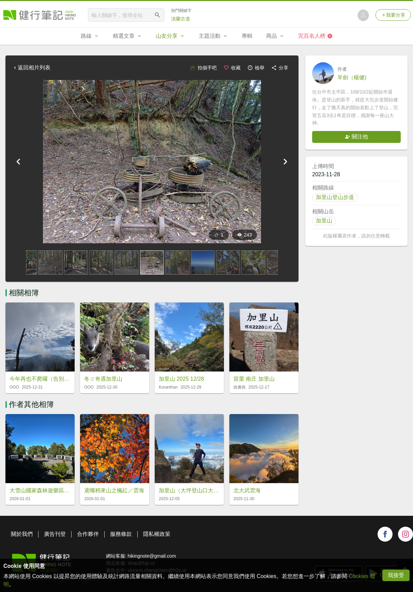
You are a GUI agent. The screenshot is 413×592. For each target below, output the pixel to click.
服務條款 (121, 534)
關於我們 (22, 534)
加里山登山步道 (335, 197)
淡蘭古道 (180, 18)
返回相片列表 (31, 67)
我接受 (396, 575)
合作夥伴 (88, 534)
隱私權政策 (156, 534)
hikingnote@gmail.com (151, 556)
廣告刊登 (55, 534)
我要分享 (393, 15)
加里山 (324, 221)
